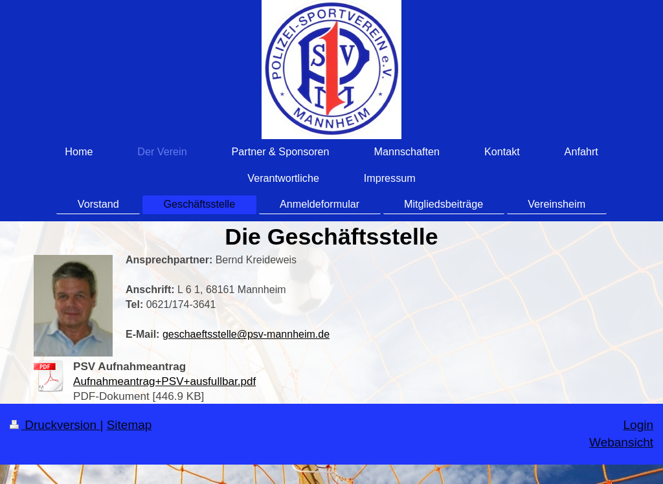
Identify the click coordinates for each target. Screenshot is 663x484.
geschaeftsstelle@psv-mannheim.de (246, 334)
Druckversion (55, 425)
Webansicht (621, 442)
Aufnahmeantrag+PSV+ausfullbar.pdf (164, 381)
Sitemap (129, 425)
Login (639, 425)
